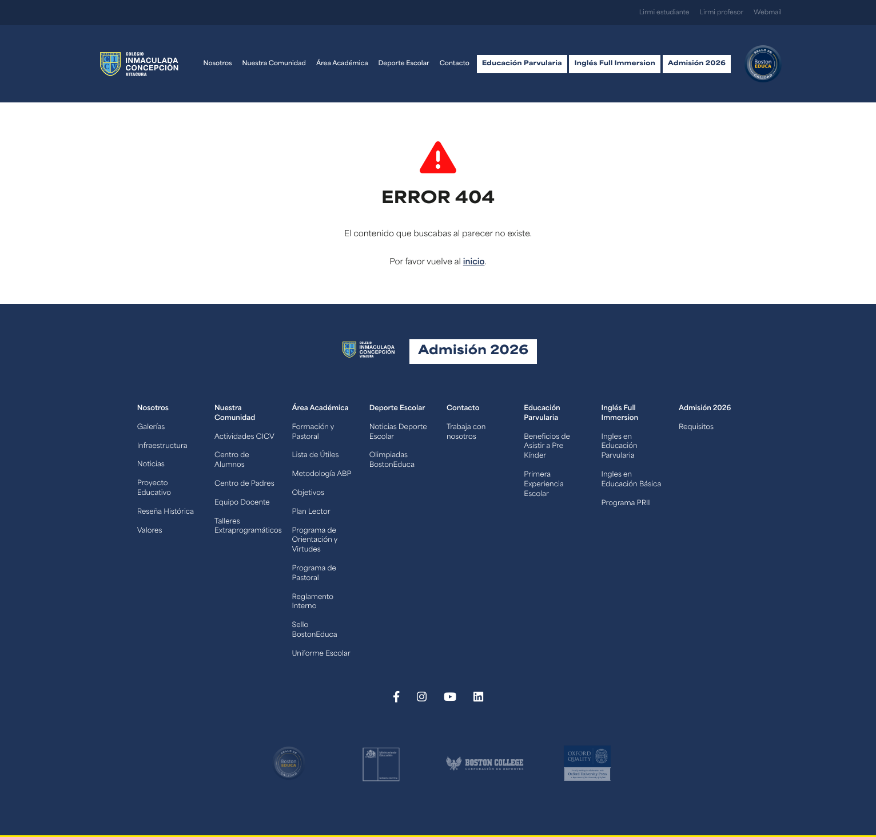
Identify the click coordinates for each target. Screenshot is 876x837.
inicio (474, 262)
